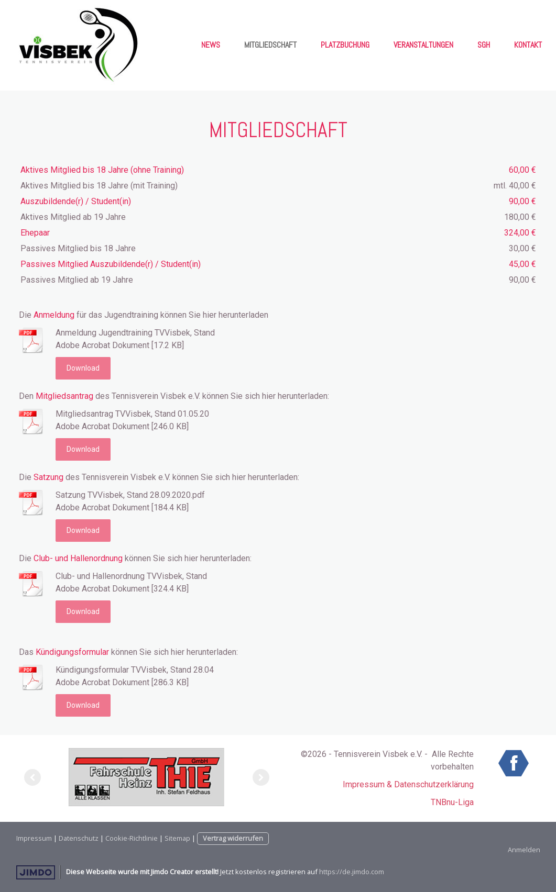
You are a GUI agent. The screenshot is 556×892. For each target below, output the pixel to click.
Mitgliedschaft (270, 44)
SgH (483, 44)
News (210, 44)
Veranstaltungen (423, 44)
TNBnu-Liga (452, 802)
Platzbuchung (345, 44)
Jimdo (35, 872)
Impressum (34, 838)
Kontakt (528, 44)
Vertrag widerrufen (233, 838)
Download (83, 368)
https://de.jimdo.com (351, 871)
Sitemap (177, 838)
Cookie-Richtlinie (131, 838)
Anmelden (524, 849)
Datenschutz (79, 838)
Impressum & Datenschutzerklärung (408, 784)
